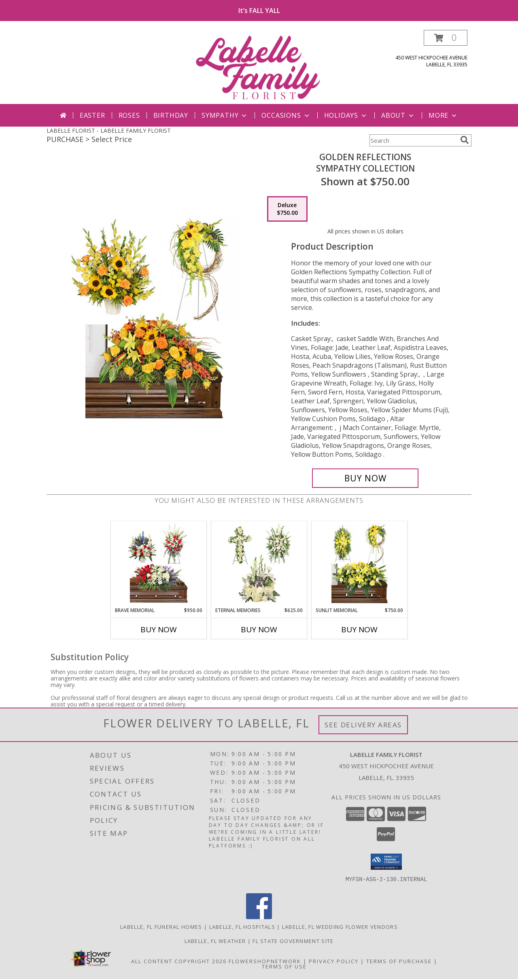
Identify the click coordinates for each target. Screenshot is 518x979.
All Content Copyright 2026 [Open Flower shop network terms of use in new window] (179, 961)
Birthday (170, 115)
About (398, 115)
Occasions (285, 115)
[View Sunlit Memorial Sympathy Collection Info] (359, 564)
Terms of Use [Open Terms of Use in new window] (284, 966)
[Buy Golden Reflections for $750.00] (365, 478)
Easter (92, 115)
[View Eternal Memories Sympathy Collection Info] (259, 564)
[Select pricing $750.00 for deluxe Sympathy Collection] (287, 209)
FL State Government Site (293, 941)
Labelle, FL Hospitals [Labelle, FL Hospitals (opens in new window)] (242, 926)
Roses (129, 115)
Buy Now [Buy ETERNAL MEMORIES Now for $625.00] (259, 629)
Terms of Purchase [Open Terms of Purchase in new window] (399, 961)
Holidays (346, 115)
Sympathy (225, 115)
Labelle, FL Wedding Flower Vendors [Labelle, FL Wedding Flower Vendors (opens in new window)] (340, 926)
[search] (464, 140)
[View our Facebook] (259, 917)
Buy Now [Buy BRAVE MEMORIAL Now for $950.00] (158, 629)
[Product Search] (413, 140)
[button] (445, 38)
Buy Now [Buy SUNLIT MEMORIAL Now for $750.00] (359, 629)
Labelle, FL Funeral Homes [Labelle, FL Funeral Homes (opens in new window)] (161, 926)
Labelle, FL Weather (215, 941)
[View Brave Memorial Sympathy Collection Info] (159, 564)
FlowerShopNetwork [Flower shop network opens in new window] (265, 961)
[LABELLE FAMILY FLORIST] (259, 67)
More (443, 115)
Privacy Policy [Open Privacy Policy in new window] (334, 961)
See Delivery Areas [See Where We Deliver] (363, 724)
